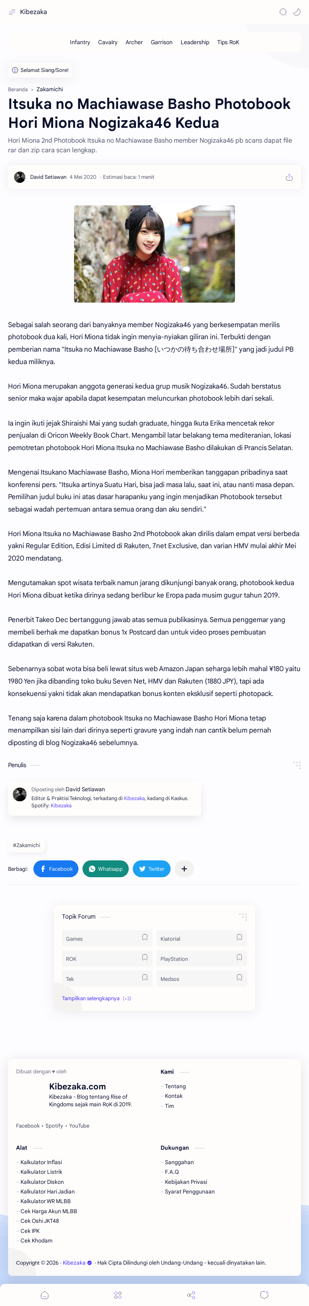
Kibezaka (33, 12)
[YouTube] (79, 1126)
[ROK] (107, 958)
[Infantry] (80, 42)
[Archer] (134, 42)
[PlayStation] (202, 958)
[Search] (283, 12)
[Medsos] (202, 978)
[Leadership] (195, 42)
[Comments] (264, 1295)
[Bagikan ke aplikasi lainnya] (184, 868)
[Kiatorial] (202, 938)
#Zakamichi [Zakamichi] (26, 845)
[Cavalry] (107, 42)
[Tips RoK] (228, 42)
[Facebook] (27, 1126)
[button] (297, 12)
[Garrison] (162, 42)
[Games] (107, 938)
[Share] (191, 1295)
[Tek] (107, 978)
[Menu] (118, 1295)
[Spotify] (54, 1126)
